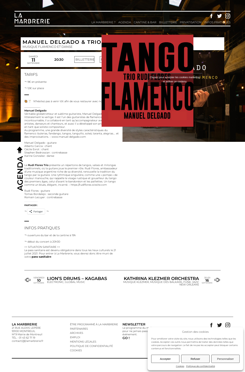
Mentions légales (83, 341)
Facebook (211, 16)
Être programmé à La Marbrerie (94, 324)
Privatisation (191, 22)
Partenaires (79, 328)
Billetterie (168, 22)
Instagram (227, 16)
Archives (76, 333)
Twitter (219, 16)
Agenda (124, 22)
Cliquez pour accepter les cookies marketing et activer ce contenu (175, 79)
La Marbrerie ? (103, 22)
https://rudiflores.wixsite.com (89, 184)
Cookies (180, 366)
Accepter (165, 358)
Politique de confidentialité (200, 366)
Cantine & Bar (145, 22)
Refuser (195, 358)
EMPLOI (75, 337)
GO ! (126, 338)
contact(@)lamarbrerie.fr (27, 341)
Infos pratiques (217, 22)
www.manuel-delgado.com (69, 136)
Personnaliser (225, 358)
